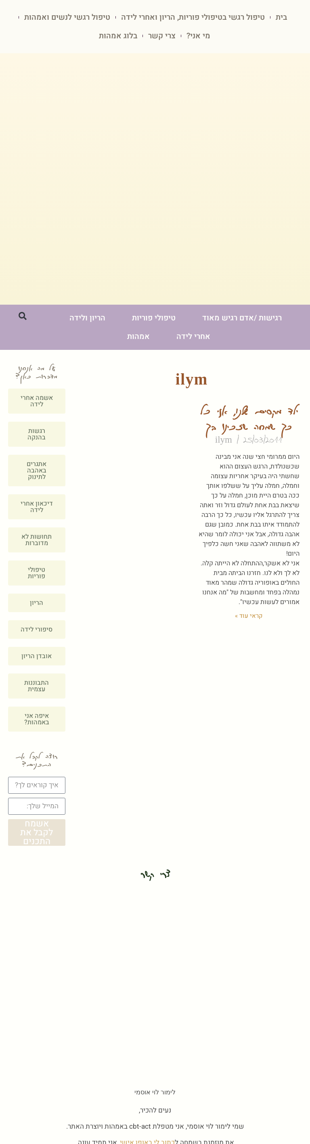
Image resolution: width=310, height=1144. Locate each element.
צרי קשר (162, 36)
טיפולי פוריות (154, 318)
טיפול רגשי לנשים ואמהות (67, 17)
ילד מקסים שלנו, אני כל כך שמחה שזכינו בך (248, 419)
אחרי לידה (193, 337)
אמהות (138, 337)
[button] (22, 316)
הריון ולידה (87, 318)
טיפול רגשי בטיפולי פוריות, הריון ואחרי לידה (193, 17)
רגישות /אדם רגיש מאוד (242, 318)
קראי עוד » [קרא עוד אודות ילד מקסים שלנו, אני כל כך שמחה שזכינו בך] (248, 615)
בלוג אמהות (118, 36)
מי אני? (198, 36)
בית (281, 17)
